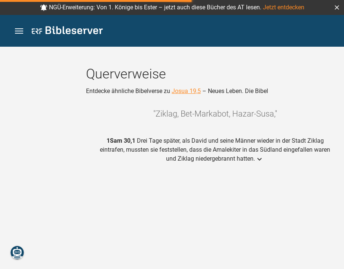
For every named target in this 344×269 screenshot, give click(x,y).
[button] (337, 7)
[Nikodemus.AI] (17, 252)
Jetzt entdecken (283, 7)
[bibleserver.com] (67, 32)
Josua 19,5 (186, 91)
